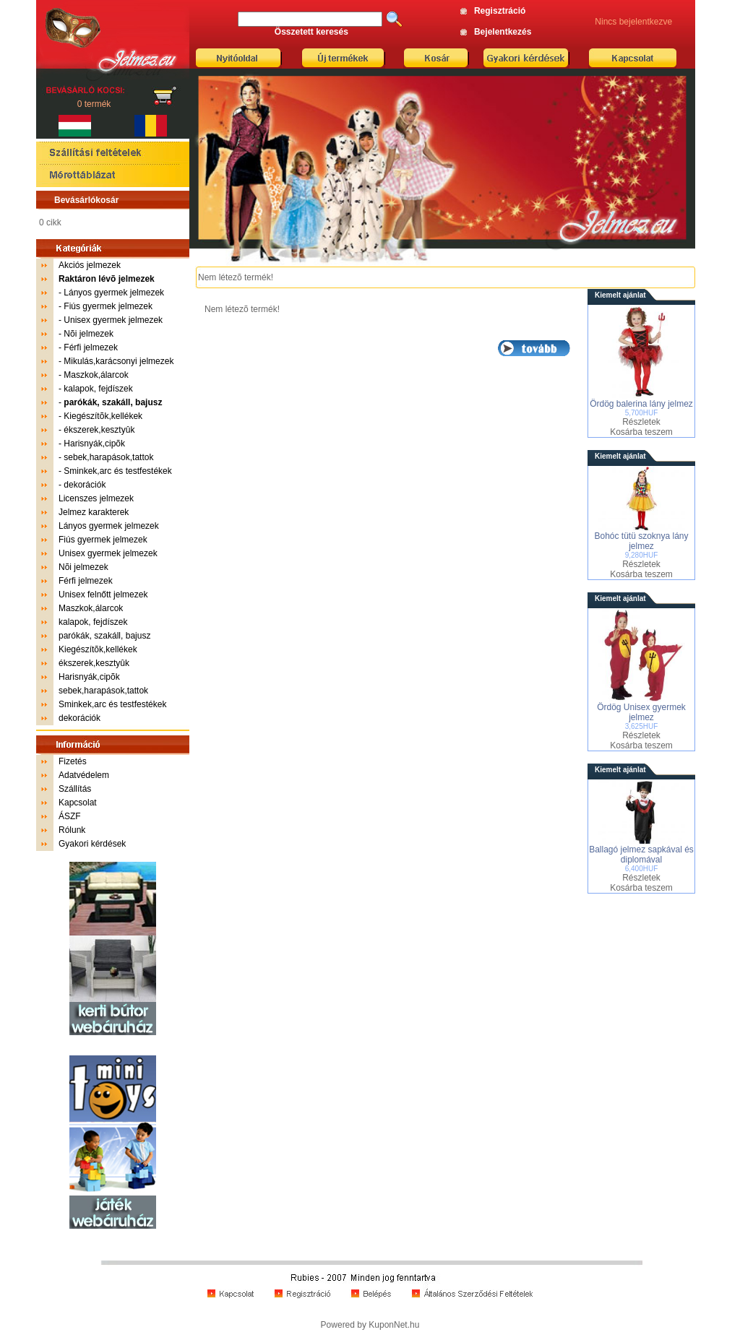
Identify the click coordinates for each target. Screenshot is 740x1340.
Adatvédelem (84, 775)
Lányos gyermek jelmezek (114, 293)
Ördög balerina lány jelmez (641, 404)
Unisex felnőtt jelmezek (103, 594)
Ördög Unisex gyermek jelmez (641, 712)
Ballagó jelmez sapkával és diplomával (641, 854)
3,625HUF (641, 726)
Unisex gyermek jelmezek (113, 320)
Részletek (641, 422)
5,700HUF (641, 413)
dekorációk (85, 485)
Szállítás (75, 789)
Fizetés (73, 761)
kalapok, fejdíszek (98, 389)
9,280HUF (641, 555)
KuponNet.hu (394, 1325)
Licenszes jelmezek (96, 498)
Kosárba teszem (641, 432)
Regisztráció (499, 11)
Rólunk (72, 830)
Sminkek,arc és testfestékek (117, 471)
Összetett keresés (311, 32)
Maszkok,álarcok (96, 375)
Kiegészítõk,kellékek (103, 416)
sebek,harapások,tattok (108, 457)
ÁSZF (70, 816)
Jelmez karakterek (94, 512)
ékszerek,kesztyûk (99, 430)
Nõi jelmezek (88, 334)
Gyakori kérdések (92, 844)
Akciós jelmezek (90, 265)
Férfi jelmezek (91, 347)
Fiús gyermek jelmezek (108, 306)
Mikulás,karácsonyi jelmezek (118, 361)
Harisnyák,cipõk (94, 443)
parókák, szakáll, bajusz (104, 636)
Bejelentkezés (502, 32)
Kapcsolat (78, 802)
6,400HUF (641, 869)
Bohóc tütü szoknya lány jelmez (641, 541)
